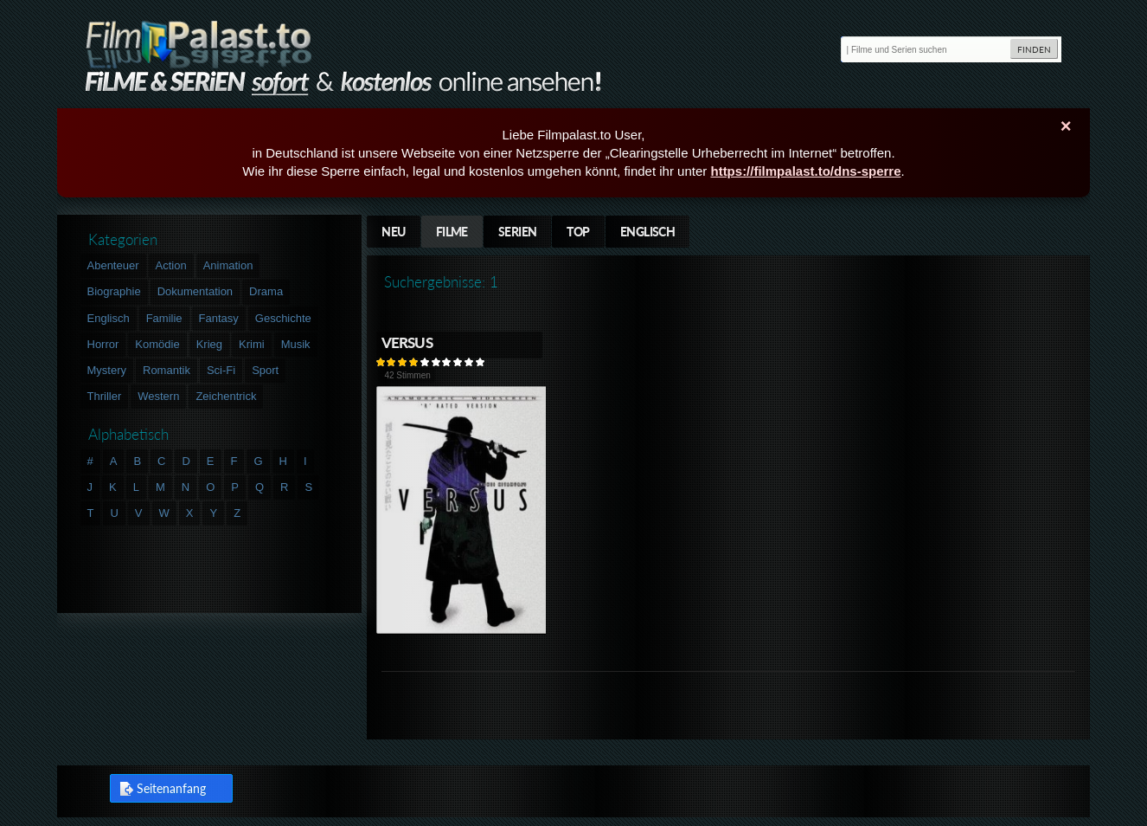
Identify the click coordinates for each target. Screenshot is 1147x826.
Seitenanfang (171, 788)
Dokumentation (195, 291)
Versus (407, 342)
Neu (393, 231)
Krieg (209, 344)
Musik (296, 344)
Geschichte (283, 318)
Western (158, 396)
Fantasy (219, 318)
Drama (266, 291)
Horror (103, 344)
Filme (452, 231)
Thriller (104, 396)
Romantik (166, 370)
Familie (164, 318)
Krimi (252, 344)
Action (171, 265)
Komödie (157, 344)
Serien (517, 231)
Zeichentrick (225, 396)
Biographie (114, 291)
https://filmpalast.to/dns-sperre (805, 171)
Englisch (648, 231)
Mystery (107, 370)
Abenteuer (113, 265)
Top (578, 231)
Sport (265, 370)
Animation (228, 265)
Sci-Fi (221, 370)
